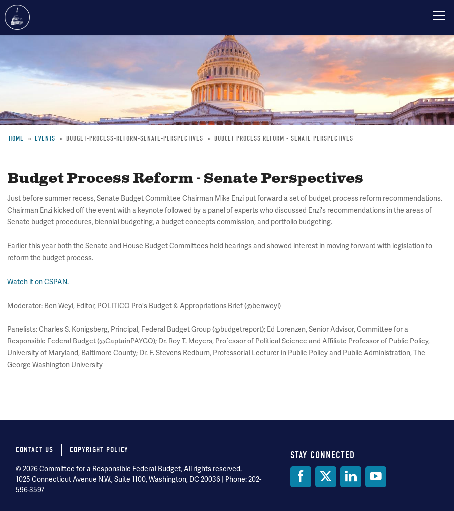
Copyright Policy (99, 449)
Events (45, 138)
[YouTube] (375, 476)
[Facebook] (300, 476)
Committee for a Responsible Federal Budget (17, 17)
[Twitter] (325, 476)
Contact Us (34, 449)
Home (16, 138)
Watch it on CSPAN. (38, 281)
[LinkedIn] (350, 476)
